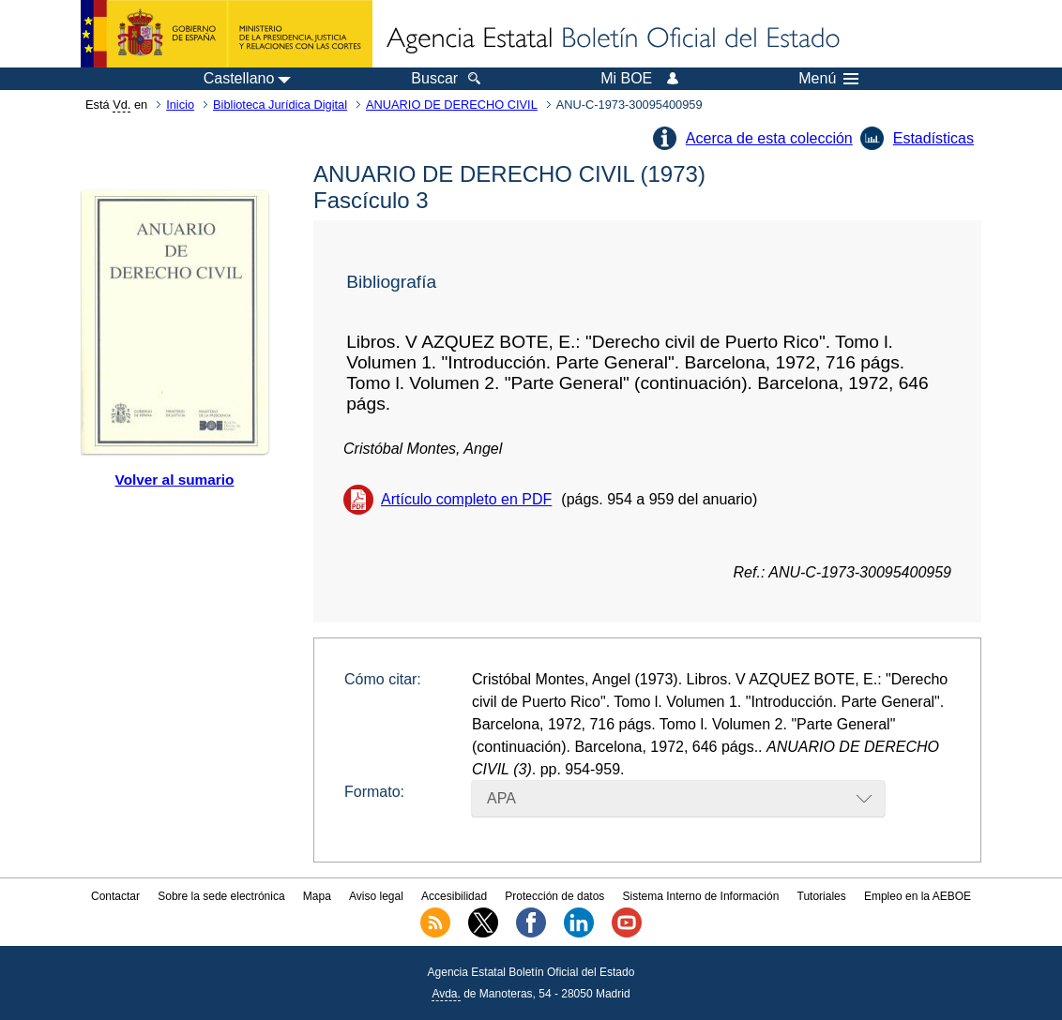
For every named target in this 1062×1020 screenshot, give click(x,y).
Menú (828, 78)
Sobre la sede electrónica (221, 896)
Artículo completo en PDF (466, 499)
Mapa (317, 896)
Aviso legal (376, 896)
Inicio (180, 105)
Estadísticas (933, 138)
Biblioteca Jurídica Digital (280, 105)
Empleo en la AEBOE (917, 896)
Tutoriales (821, 896)
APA (501, 798)
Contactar (115, 896)
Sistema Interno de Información (701, 896)
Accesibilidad (454, 896)
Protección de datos (554, 896)
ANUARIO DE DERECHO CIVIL (452, 105)
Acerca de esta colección (769, 138)
